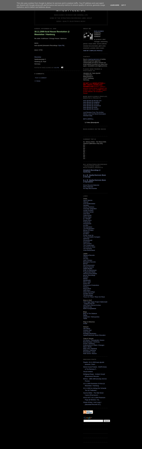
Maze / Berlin (87, 347)
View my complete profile (93, 50)
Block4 (85, 263)
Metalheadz (87, 280)
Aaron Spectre (87, 200)
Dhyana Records (88, 267)
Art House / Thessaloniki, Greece (93, 340)
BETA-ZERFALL (88, 119)
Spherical (86, 238)
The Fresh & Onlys (89, 247)
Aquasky (86, 205)
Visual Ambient (88, 371)
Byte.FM (61, 45)
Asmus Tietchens (88, 207)
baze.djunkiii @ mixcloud (91, 104)
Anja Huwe (86, 332)
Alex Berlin (86, 328)
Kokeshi (85, 277)
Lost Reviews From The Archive (93, 112)
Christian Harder (88, 212)
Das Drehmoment (89, 265)
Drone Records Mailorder (91, 185)
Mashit (85, 278)
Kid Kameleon (87, 227)
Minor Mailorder (88, 187)
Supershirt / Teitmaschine (91, 317)
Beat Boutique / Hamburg (91, 342)
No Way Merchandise (90, 188)
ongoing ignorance (94, 59)
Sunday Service (88, 293)
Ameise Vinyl (87, 330)
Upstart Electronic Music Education (94, 335)
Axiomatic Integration (90, 208)
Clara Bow (86, 213)
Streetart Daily (87, 115)
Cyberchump (87, 215)
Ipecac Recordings (89, 275)
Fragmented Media (89, 272)
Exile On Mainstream (90, 270)
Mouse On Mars (88, 230)
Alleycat (85, 202)
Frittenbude (87, 222)
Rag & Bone (87, 288)
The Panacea (87, 248)
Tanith (85, 318)
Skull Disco (86, 290)
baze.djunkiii (99, 31)
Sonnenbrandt (87, 240)
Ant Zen (85, 258)
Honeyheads (87, 223)
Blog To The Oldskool (90, 313)
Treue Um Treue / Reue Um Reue (94, 297)
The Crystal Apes (88, 245)
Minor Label (87, 282)
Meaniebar (37, 57)
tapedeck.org (87, 307)
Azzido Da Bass (88, 210)
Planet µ (86, 287)
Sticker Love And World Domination (94, 114)
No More (86, 233)
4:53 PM (56, 67)
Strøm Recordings (89, 292)
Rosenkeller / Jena (89, 352)
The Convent (87, 243)
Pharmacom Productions (91, 285)
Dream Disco (87, 220)
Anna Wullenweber (89, 203)
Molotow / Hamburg (89, 350)
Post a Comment (41, 77)
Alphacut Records (89, 255)
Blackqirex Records (89, 262)
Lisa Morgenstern (88, 228)
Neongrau (86, 232)
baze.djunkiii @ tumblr (90, 107)
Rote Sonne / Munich (90, 353)
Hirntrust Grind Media (90, 273)
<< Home (37, 81)
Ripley (85, 315)
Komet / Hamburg (89, 343)
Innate (85, 323)
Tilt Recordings (88, 295)
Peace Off (86, 283)
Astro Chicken (87, 260)
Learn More (114, 5)
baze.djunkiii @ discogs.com (92, 100)
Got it (123, 5)
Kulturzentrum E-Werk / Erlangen (93, 345)
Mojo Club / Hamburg (90, 348)
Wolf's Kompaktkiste (89, 308)
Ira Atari (85, 225)
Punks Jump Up (88, 235)
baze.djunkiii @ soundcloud (92, 105)
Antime (85, 257)
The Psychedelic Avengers (91, 237)
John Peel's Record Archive (92, 305)
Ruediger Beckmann (89, 333)
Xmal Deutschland (89, 250)
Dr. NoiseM (86, 218)
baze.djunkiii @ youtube (91, 109)
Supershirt (86, 242)
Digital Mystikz (87, 268)
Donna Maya (87, 217)
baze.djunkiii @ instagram (91, 102)
